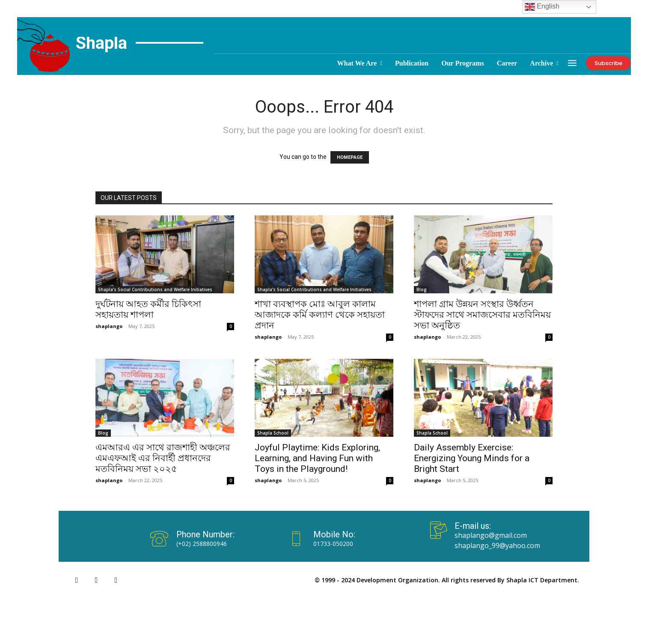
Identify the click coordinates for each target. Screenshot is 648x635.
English (542, 7)
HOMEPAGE (350, 157)
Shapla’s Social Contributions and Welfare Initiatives (155, 289)
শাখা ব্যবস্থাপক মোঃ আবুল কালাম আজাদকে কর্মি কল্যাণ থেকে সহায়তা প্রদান (320, 315)
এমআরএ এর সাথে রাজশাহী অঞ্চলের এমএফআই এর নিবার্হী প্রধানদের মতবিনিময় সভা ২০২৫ (162, 458)
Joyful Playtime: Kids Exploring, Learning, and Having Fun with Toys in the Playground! (317, 458)
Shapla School (272, 433)
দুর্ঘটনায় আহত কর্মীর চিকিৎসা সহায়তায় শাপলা (148, 309)
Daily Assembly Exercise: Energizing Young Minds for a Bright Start (471, 458)
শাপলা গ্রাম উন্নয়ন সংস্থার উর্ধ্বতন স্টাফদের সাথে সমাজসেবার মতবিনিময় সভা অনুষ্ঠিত (482, 315)
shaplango (108, 326)
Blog (421, 289)
